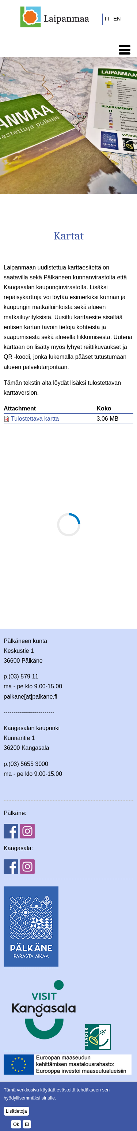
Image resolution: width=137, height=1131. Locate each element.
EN (117, 19)
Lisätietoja (16, 1111)
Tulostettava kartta (35, 419)
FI (107, 19)
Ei (27, 1124)
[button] (124, 50)
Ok (16, 1124)
